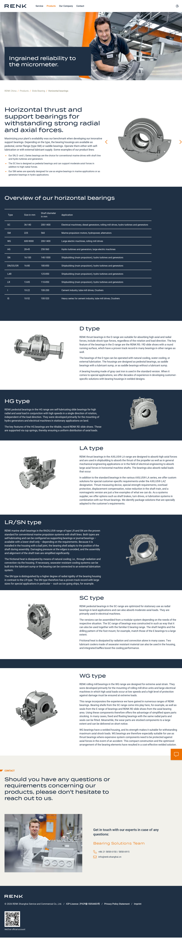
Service (39, 10)
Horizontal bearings (58, 100)
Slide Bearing (38, 100)
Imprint (137, 913)
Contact (80, 10)
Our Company (66, 10)
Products (51, 10)
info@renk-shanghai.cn (109, 866)
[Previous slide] (106, 151)
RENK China (11, 100)
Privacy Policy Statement (117, 913)
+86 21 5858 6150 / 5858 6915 (113, 861)
